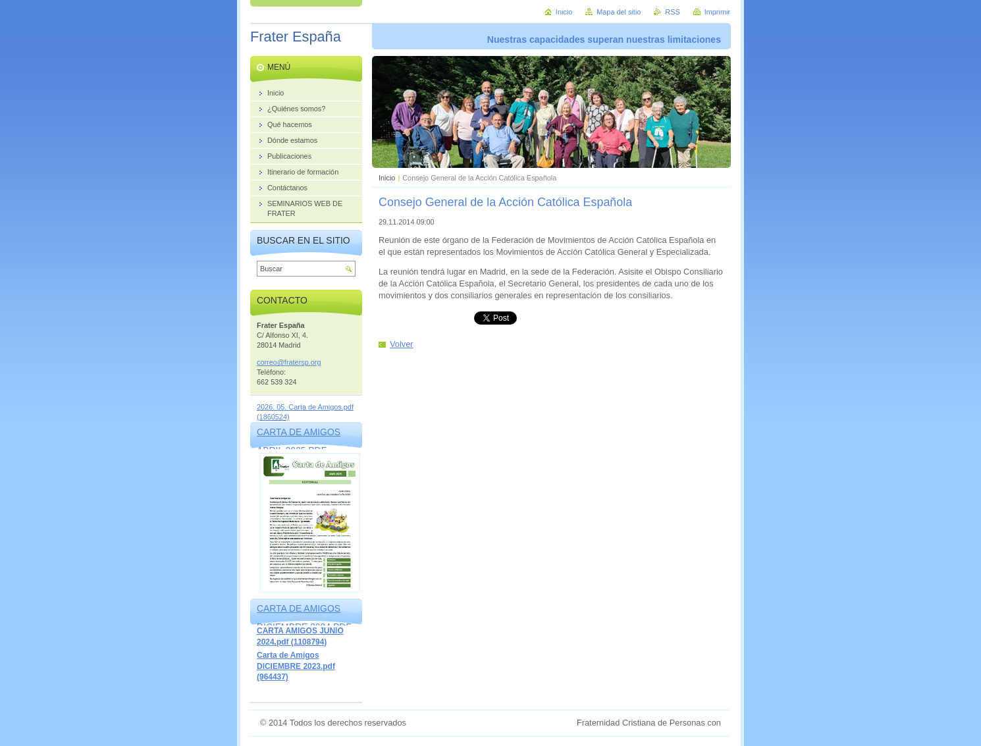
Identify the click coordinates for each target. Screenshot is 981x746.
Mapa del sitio (619, 12)
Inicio (387, 178)
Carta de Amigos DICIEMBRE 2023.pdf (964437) (296, 666)
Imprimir (717, 12)
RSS (672, 12)
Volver (401, 344)
